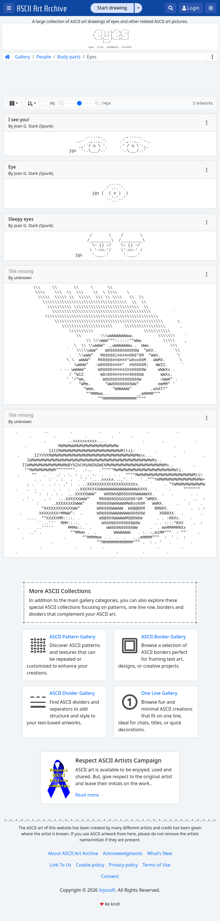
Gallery (22, 57)
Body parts (68, 57)
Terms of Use (156, 865)
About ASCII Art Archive (73, 853)
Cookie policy (90, 865)
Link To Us (60, 865)
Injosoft (107, 890)
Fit (52, 103)
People (43, 57)
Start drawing (112, 8)
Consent (110, 876)
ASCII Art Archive (42, 8)
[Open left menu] (8, 8)
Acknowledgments (122, 853)
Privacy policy (123, 865)
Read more (87, 795)
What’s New (159, 853)
